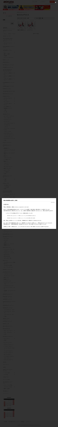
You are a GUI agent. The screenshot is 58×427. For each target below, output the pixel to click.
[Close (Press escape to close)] (55, 2)
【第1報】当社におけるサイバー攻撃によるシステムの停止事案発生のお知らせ (21, 215)
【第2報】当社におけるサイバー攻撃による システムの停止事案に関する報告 (21, 218)
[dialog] (29, 213)
